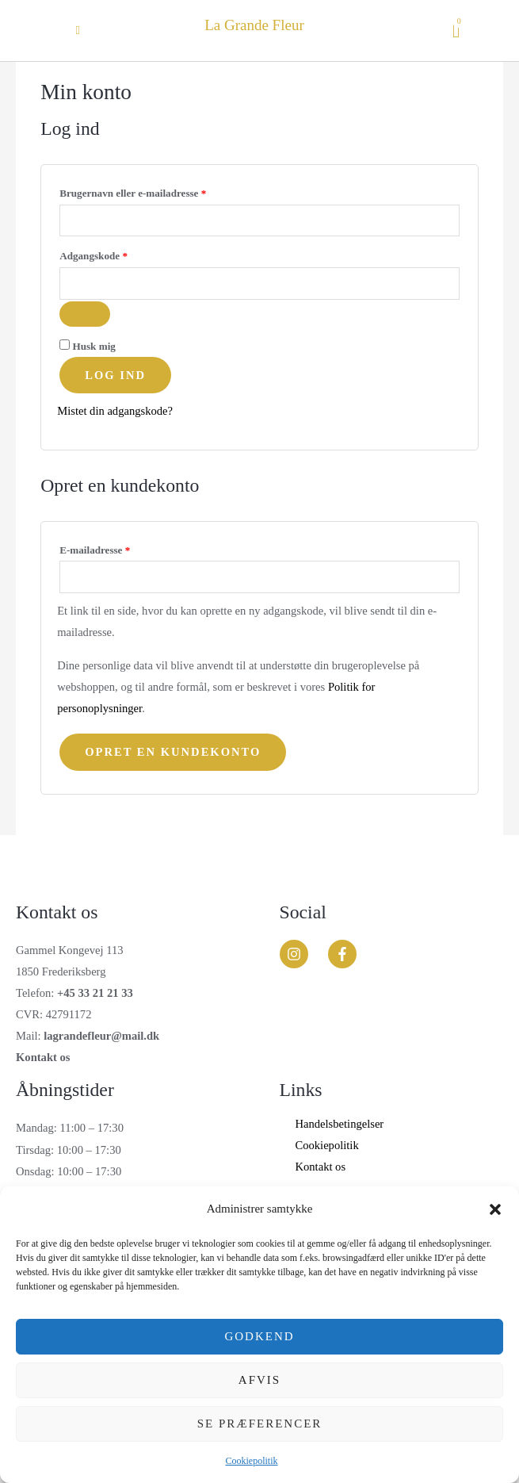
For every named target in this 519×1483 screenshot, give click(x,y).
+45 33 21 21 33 (95, 993)
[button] (495, 1209)
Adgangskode (114, 254)
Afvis (259, 1380)
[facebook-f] (347, 954)
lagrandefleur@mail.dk (101, 1035)
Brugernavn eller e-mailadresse (153, 191)
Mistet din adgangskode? (115, 410)
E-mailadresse (115, 548)
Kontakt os (43, 1057)
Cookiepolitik (252, 1460)
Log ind (115, 375)
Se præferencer (259, 1423)
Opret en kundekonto (173, 751)
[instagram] (303, 954)
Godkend (259, 1336)
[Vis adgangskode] (84, 314)
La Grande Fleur (254, 25)
